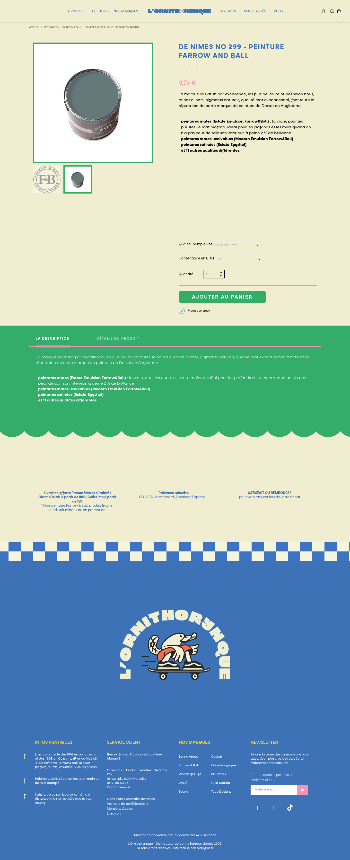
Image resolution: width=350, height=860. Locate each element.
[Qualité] (236, 245)
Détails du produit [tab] (118, 338)
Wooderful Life (190, 774)
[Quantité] (211, 274)
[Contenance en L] (238, 259)
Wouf (183, 783)
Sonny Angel (188, 756)
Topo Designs (221, 791)
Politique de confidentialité (128, 804)
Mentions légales (120, 808)
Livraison (114, 813)
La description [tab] (53, 338)
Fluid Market (220, 783)
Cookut (216, 756)
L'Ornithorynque (223, 765)
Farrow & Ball (189, 765)
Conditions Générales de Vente (131, 799)
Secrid (183, 791)
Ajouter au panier (222, 297)
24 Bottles (218, 774)
